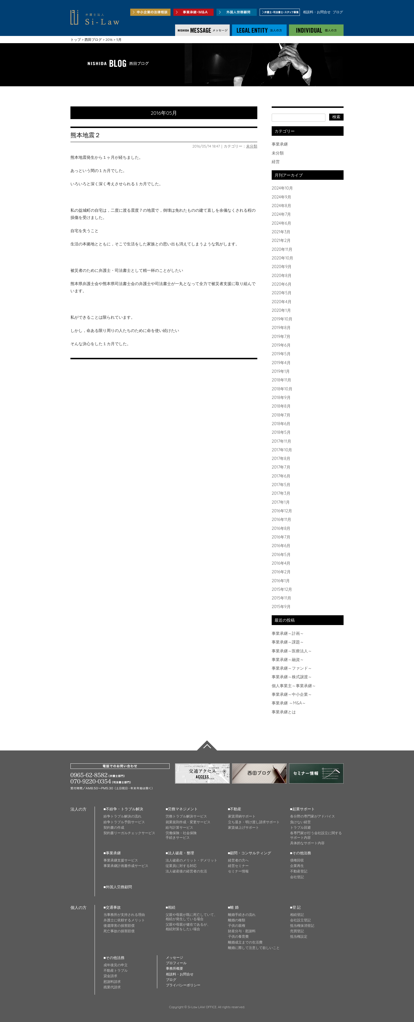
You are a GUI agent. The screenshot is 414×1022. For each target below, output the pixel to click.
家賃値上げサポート (243, 827)
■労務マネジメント (182, 809)
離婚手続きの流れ (242, 914)
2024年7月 (281, 214)
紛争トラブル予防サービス (124, 822)
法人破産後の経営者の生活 (186, 871)
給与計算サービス (179, 827)
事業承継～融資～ (288, 659)
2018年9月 (281, 397)
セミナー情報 (238, 871)
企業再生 (297, 866)
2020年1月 (281, 310)
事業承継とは (284, 712)
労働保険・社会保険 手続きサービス (181, 835)
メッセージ (174, 957)
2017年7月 (281, 467)
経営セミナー (238, 866)
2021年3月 (281, 231)
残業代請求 (112, 987)
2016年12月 (282, 510)
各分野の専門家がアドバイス (312, 816)
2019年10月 (282, 319)
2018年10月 (282, 388)
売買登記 (297, 931)
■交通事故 (112, 907)
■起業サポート (302, 809)
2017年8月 (281, 458)
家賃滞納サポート (242, 816)
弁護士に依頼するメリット (124, 920)
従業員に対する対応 (181, 866)
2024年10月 (282, 188)
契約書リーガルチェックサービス (129, 833)
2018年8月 (281, 406)
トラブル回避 (300, 827)
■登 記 (295, 907)
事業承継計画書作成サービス (125, 866)
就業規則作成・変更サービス (188, 822)
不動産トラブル (115, 970)
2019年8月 (281, 327)
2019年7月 (281, 336)
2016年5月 (281, 554)
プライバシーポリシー (183, 985)
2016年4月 (281, 563)
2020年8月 (282, 275)
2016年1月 (281, 580)
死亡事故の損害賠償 (119, 931)
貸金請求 (110, 976)
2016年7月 (281, 537)
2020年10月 (282, 258)
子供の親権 (236, 925)
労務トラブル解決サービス (186, 816)
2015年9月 (281, 606)
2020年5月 (282, 292)
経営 (276, 161)
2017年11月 (281, 441)
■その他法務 (300, 853)
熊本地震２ (85, 135)
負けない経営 (300, 822)
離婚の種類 (236, 920)
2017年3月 (281, 493)
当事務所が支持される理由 (124, 914)
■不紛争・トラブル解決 (123, 809)
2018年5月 (281, 432)
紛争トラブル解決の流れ (122, 816)
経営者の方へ (238, 860)
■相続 (170, 907)
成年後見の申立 (115, 965)
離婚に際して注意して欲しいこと (254, 947)
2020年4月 (282, 301)
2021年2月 (281, 240)
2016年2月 (281, 571)
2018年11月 (281, 380)
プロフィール (176, 963)
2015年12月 (282, 589)
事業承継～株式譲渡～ (292, 676)
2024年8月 (281, 205)
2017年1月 (281, 502)
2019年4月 (281, 362)
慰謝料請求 (112, 981)
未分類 (251, 146)
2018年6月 (281, 423)
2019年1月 (281, 371)
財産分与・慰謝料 (242, 931)
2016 (109, 39)
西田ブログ (93, 39)
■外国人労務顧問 (117, 887)
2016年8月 (281, 528)
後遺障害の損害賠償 (119, 925)
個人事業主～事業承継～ (294, 685)
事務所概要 (174, 968)
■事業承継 (112, 853)
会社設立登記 (300, 920)
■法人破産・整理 (180, 853)
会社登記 (297, 877)
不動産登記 (298, 871)
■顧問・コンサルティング (249, 853)
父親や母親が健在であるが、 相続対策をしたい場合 (188, 926)
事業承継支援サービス (120, 860)
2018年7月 (281, 415)
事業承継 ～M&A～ (289, 703)
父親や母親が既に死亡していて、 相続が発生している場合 (191, 916)
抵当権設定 (298, 936)
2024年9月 (281, 197)
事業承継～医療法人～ (292, 651)
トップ (75, 39)
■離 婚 (233, 907)
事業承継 (280, 144)
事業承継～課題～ (288, 642)
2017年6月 (281, 476)
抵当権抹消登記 (302, 925)
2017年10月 (282, 449)
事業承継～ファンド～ (292, 668)
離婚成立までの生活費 (245, 942)
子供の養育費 (238, 936)
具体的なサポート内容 (307, 843)
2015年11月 (281, 598)
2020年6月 (282, 284)
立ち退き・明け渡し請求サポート (254, 822)
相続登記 (297, 914)
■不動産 (234, 809)
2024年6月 (281, 223)
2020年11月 (282, 249)
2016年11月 (281, 519)
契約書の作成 (113, 827)
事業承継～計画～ (288, 633)
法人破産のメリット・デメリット (191, 860)
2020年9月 (282, 266)
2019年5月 (281, 353)
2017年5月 (281, 484)
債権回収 (297, 860)
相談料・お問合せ (317, 12)
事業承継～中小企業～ (292, 694)
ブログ (338, 12)
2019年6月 (281, 345)
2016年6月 (281, 545)
